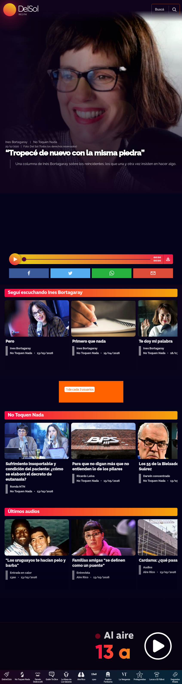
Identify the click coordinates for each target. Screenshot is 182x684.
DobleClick (7, 679)
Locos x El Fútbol (156, 679)
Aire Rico (81, 679)
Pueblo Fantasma (108, 680)
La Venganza (124, 679)
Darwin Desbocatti (38, 680)
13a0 (94, 679)
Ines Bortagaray (16, 142)
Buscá (159, 9)
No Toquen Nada (22, 679)
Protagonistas (140, 679)
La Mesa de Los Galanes (66, 680)
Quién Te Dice (52, 679)
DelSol (28, 8)
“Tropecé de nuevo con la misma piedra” (74, 152)
